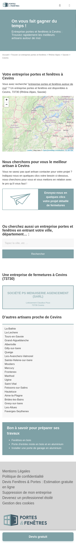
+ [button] (7, 100)
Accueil (5, 55)
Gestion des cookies (18, 503)
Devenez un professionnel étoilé (27, 498)
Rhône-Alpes (54, 55)
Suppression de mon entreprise (27, 492)
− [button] (7, 104)
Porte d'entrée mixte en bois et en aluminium (37, 444)
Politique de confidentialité (22, 476)
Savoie (65, 55)
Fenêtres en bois (21, 440)
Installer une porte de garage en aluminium (36, 448)
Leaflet (29, 150)
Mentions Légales (16, 471)
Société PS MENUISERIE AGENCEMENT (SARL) (38, 294)
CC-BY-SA (69, 150)
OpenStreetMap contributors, (54, 150)
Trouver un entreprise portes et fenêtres (28, 55)
